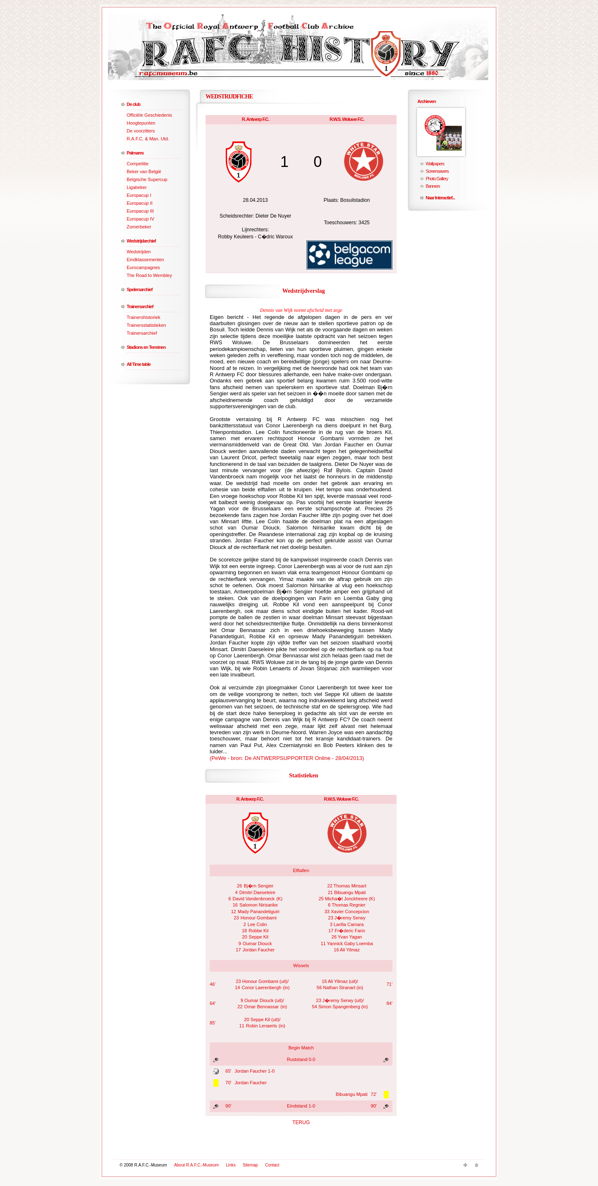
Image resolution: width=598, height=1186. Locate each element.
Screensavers (437, 171)
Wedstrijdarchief (141, 240)
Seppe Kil (258, 936)
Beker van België (144, 171)
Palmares (135, 152)
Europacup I (139, 195)
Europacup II (139, 203)
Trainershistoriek (143, 317)
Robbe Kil (259, 930)
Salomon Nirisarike (258, 904)
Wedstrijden (139, 251)
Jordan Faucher (258, 949)
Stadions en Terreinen (146, 347)
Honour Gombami (258, 917)
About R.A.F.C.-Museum (196, 1165)
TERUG (301, 1122)
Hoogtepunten (141, 122)
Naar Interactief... (440, 197)
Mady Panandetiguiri (258, 911)
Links (230, 1165)
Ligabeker (137, 187)
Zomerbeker (139, 226)
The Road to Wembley (149, 275)
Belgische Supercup (147, 179)
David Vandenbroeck (253, 898)
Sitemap (250, 1165)
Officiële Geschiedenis (149, 115)
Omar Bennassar (261, 1006)
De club (133, 104)
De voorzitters (141, 130)
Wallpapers (435, 163)
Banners (433, 186)
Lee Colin (257, 924)
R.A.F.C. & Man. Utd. (148, 138)
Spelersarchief (139, 289)
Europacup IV (140, 218)
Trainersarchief (140, 306)
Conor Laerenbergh (261, 987)
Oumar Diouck (257, 943)
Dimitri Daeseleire (257, 892)
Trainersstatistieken (146, 325)
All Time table (138, 364)
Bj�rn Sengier (259, 885)
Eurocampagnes (143, 267)
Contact (272, 1165)
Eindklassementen (145, 259)
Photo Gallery (437, 178)
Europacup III (140, 210)
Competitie (138, 163)
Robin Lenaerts (261, 1025)
